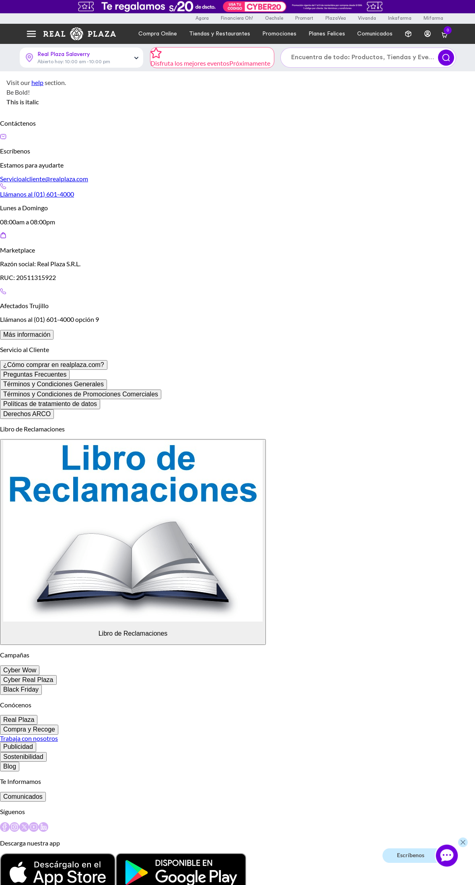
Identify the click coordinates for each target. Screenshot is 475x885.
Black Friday (21, 689)
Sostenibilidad (23, 756)
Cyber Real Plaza (28, 679)
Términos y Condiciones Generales (53, 384)
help (37, 82)
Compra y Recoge (29, 729)
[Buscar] (446, 58)
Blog (9, 766)
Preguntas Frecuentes (34, 374)
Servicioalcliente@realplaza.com (44, 178)
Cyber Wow (19, 670)
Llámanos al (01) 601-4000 (37, 194)
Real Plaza (18, 719)
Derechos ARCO (27, 413)
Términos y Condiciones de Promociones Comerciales (80, 394)
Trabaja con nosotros (29, 738)
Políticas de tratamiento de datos (50, 403)
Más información (26, 334)
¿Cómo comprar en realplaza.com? (53, 364)
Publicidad (18, 746)
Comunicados (23, 796)
